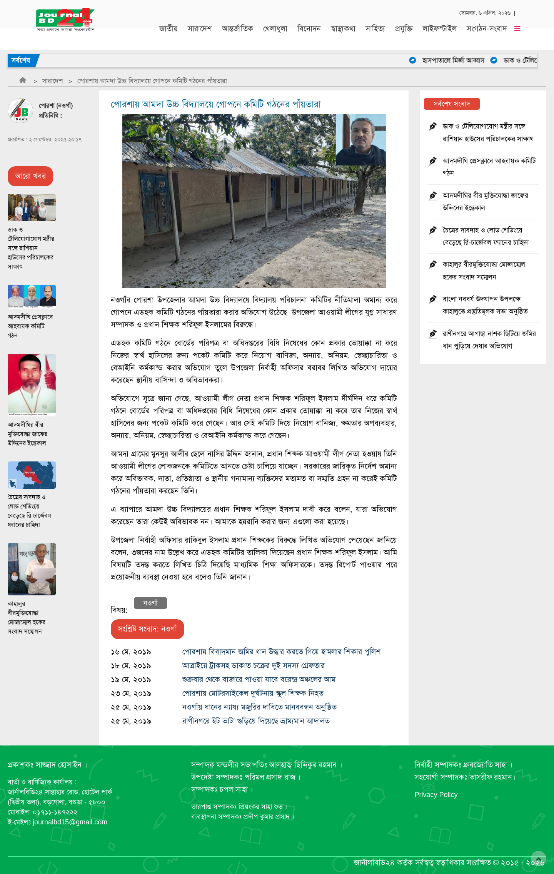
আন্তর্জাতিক (237, 31)
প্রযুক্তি (404, 31)
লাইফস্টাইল (440, 31)
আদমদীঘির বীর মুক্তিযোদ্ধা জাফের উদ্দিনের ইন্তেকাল (27, 434)
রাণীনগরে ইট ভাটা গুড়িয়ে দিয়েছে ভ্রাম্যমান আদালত (256, 721)
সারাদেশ (200, 31)
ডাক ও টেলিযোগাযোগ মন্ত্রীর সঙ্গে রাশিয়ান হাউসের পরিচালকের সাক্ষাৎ (31, 248)
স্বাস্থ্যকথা (343, 31)
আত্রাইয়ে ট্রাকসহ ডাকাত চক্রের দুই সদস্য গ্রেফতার (253, 665)
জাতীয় (168, 31)
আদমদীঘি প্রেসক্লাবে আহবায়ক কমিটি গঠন (30, 326)
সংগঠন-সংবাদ (487, 31)
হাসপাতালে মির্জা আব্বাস (460, 60)
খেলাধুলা (275, 31)
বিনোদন (309, 31)
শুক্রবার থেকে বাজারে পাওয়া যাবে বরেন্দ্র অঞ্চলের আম (258, 679)
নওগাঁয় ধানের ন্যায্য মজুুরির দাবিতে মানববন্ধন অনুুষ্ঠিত (259, 707)
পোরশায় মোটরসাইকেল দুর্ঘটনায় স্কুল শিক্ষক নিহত (253, 693)
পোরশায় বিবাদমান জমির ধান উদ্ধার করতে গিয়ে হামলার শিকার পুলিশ (281, 652)
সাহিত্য (375, 31)
